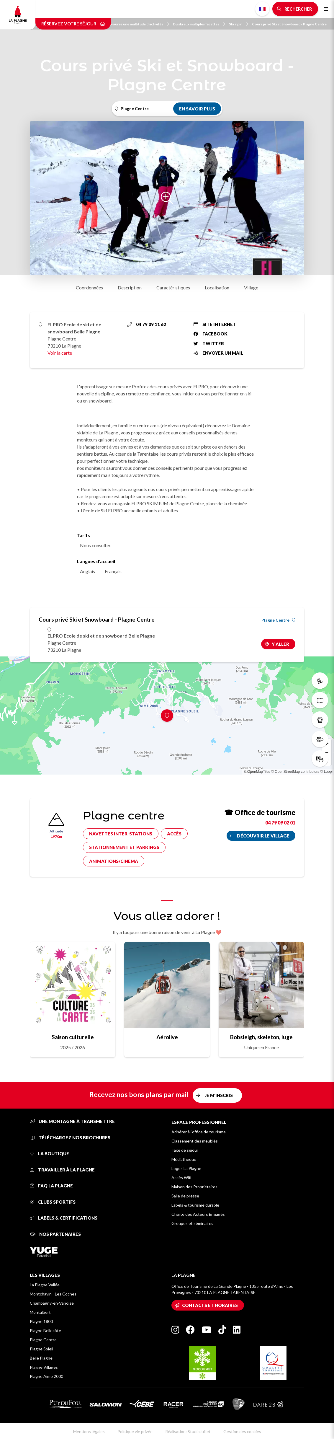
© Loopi (326, 772)
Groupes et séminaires (192, 1223)
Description (130, 287)
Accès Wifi (181, 1177)
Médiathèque (183, 1159)
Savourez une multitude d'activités (138, 24)
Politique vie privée (135, 1431)
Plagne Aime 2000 (46, 1376)
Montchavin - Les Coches (53, 1293)
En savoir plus (197, 108)
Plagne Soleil (41, 1348)
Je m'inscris (219, 1095)
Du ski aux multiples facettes (199, 24)
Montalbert (40, 1312)
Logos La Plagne (186, 1168)
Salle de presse (185, 1195)
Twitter (209, 343)
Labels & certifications (63, 1217)
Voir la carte (60, 353)
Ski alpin (238, 24)
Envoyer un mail (218, 353)
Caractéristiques (173, 287)
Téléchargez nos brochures (70, 1137)
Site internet (215, 324)
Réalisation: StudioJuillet (188, 1431)
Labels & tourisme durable (195, 1204)
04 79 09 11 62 (146, 324)
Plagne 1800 (41, 1321)
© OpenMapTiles (257, 772)
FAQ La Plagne (51, 1185)
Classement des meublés (194, 1140)
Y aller (280, 644)
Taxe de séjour (184, 1150)
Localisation (217, 287)
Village (251, 287)
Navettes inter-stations (120, 833)
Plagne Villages (44, 1367)
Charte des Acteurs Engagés (198, 1214)
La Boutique (49, 1153)
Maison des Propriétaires (194, 1186)
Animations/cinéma (113, 861)
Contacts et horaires (210, 1305)
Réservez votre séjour (73, 23)
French (262, 9)
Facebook (210, 333)
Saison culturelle (73, 1037)
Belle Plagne (41, 1357)
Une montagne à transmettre (72, 1121)
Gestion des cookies (242, 1431)
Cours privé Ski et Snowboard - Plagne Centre (289, 24)
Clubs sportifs (53, 1202)
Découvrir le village (263, 835)
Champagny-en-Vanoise (52, 1303)
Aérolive (167, 1037)
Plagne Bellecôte (45, 1330)
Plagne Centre (278, 620)
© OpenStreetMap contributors (295, 772)
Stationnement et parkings (124, 847)
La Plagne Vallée (45, 1284)
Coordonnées (89, 287)
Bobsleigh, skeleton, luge (261, 1037)
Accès (174, 833)
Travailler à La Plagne (62, 1169)
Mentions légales (89, 1431)
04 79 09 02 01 (280, 822)
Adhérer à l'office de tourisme (198, 1131)
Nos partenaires (55, 1234)
